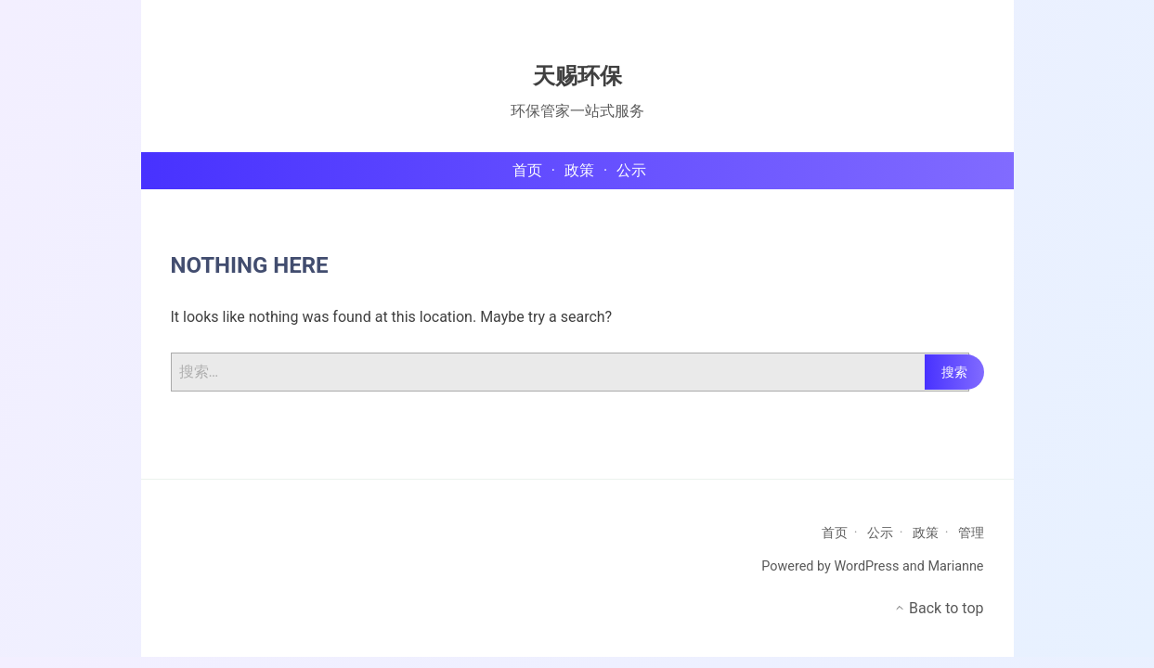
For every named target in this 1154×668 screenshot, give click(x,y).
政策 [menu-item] (579, 170)
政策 (926, 533)
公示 (880, 533)
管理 (971, 533)
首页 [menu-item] (527, 170)
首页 (835, 533)
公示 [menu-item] (631, 170)
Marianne (955, 566)
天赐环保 (577, 76)
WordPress (866, 566)
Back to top (938, 608)
